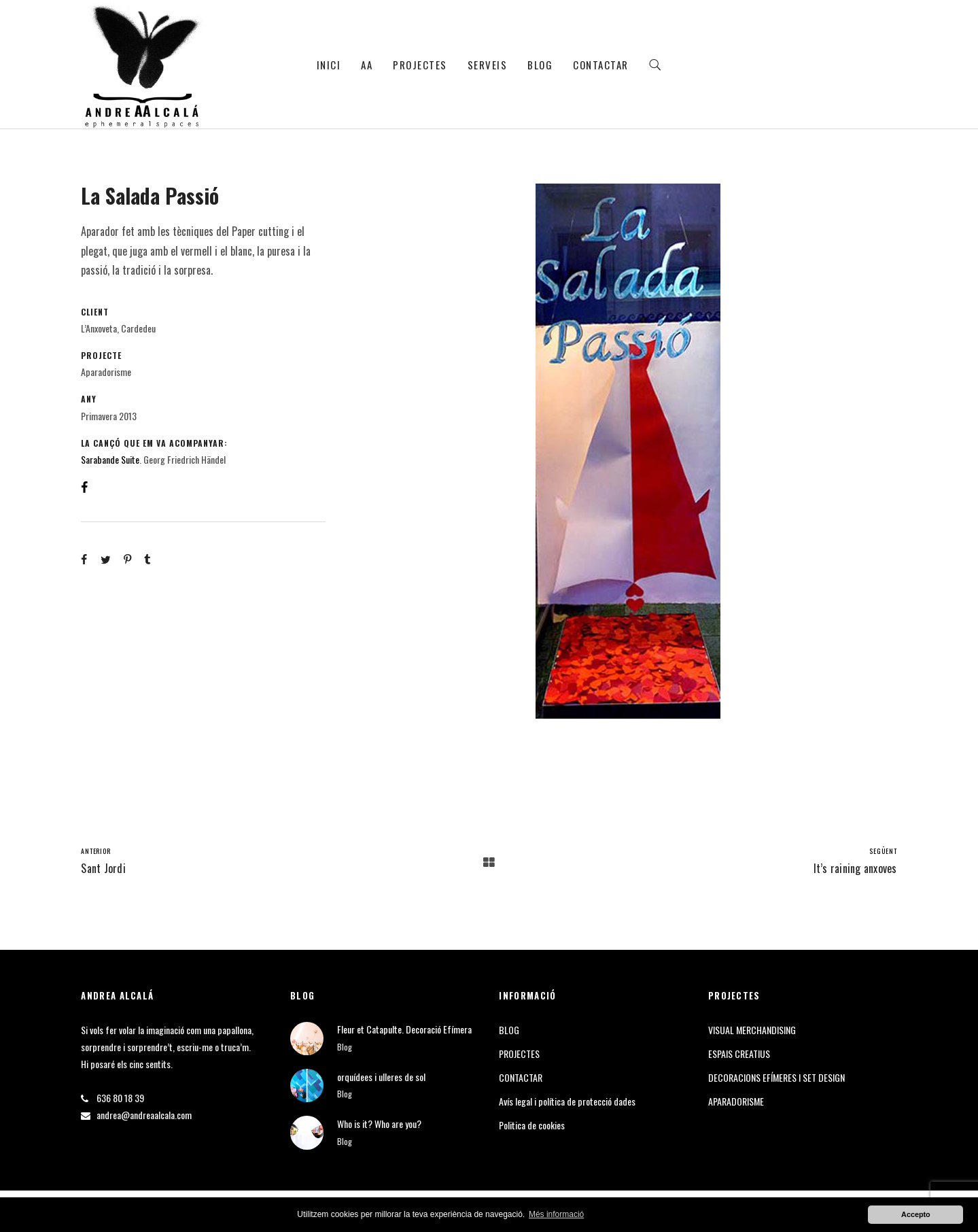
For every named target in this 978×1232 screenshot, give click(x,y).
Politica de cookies (532, 1125)
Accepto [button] (915, 1214)
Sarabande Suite (110, 459)
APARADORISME (736, 1101)
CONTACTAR (601, 64)
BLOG (540, 64)
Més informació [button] (556, 1214)
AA (366, 64)
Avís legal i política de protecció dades (567, 1101)
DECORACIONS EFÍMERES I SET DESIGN (776, 1077)
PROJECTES (420, 64)
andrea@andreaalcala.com (144, 1115)
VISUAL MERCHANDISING (752, 1030)
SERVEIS (488, 64)
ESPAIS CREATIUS (739, 1053)
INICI (329, 64)
